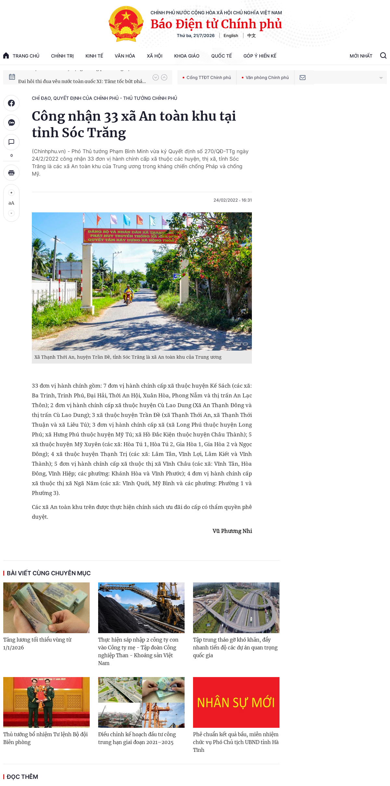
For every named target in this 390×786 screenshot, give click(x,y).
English (231, 35)
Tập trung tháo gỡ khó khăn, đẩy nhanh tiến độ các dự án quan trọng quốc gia (235, 648)
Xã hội (154, 56)
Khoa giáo (187, 56)
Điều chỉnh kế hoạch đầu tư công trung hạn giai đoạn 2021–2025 (137, 738)
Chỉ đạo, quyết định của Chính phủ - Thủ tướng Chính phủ (104, 98)
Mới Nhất (361, 56)
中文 (251, 35)
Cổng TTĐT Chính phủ (207, 77)
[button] (155, 77)
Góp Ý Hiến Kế (259, 56)
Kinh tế (94, 56)
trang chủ (21, 55)
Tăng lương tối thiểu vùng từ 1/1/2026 (37, 644)
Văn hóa (125, 56)
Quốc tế (221, 56)
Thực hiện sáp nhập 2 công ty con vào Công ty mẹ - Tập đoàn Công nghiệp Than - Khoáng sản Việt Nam (138, 651)
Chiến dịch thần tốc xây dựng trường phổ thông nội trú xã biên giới (82, 77)
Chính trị (62, 56)
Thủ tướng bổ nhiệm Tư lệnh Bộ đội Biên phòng (45, 738)
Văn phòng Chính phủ (265, 77)
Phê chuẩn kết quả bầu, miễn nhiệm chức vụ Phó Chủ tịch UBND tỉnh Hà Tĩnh (236, 742)
